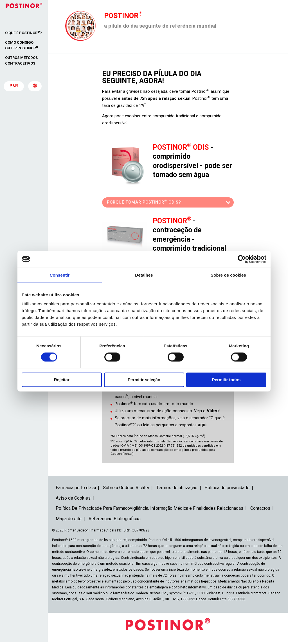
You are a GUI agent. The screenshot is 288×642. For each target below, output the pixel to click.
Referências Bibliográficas (115, 518)
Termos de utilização (176, 487)
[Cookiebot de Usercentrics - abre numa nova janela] (241, 259)
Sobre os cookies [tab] (228, 275)
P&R (14, 86)
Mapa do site (69, 518)
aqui (202, 424)
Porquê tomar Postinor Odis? (144, 201)
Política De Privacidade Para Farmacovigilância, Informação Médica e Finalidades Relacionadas (149, 508)
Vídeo (213, 410)
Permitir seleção (144, 379)
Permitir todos (226, 379)
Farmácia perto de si (76, 487)
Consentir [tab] (60, 275)
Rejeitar (61, 379)
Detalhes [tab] (144, 275)
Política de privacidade (226, 487)
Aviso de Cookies (73, 498)
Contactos (260, 508)
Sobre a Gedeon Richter (126, 487)
